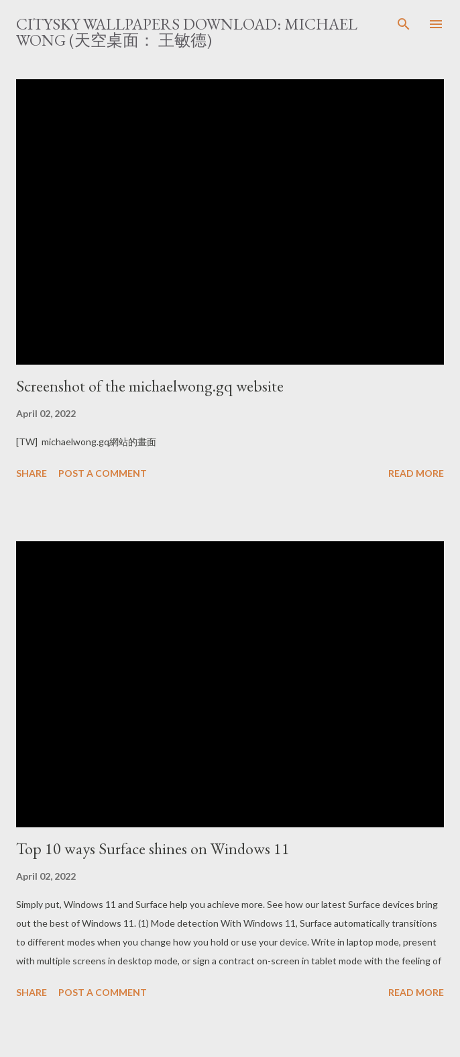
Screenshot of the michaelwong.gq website (150, 385)
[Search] (404, 24)
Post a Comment (102, 473)
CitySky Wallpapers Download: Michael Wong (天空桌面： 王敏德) (186, 31)
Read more (416, 473)
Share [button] (31, 473)
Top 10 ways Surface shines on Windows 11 (153, 848)
